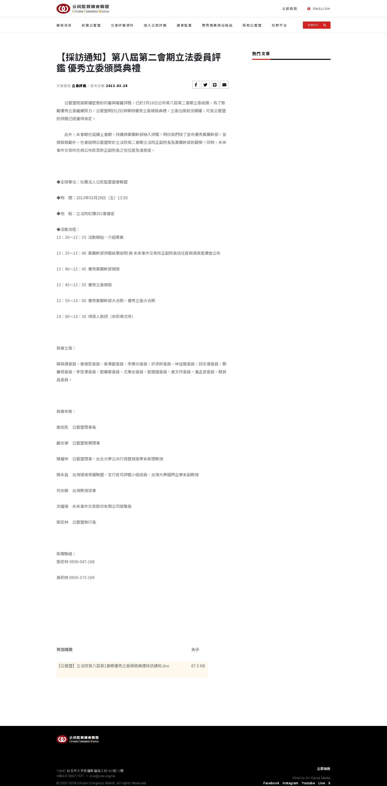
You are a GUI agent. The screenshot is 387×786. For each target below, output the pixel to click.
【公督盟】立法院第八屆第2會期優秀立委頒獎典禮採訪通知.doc (113, 666)
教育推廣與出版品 (217, 25)
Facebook (271, 783)
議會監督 (184, 25)
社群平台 (279, 25)
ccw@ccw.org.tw (102, 776)
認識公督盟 (91, 25)
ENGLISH (318, 8)
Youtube (308, 783)
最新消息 (64, 25)
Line (321, 783)
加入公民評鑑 (155, 25)
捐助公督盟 (252, 25)
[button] (196, 85)
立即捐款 (289, 8)
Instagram (290, 783)
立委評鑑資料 (122, 25)
